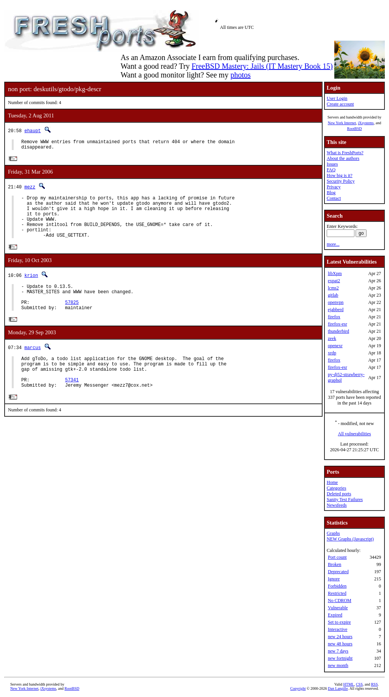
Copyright (298, 688)
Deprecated (338, 571)
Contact (334, 198)
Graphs (333, 533)
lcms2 (333, 288)
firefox (334, 316)
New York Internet (342, 123)
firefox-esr (337, 324)
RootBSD (354, 128)
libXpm (335, 273)
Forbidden (337, 586)
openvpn (335, 302)
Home (332, 482)
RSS (374, 684)
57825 (72, 318)
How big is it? (340, 175)
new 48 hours (340, 643)
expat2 (334, 280)
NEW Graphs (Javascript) (350, 539)
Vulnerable (338, 607)
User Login (337, 98)
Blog (331, 192)
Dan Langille (338, 688)
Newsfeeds (337, 505)
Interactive (337, 629)
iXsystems (366, 123)
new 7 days (338, 651)
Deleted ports (339, 493)
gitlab (333, 295)
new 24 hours (340, 636)
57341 (72, 403)
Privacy (334, 187)
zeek (332, 338)
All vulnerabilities (354, 433)
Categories (336, 488)
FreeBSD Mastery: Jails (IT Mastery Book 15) (262, 66)
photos (240, 75)
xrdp (332, 353)
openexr (335, 345)
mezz (29, 189)
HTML (348, 684)
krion (31, 287)
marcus (32, 365)
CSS (359, 684)
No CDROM (339, 600)
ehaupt (32, 130)
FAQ (331, 169)
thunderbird (338, 331)
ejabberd (335, 309)
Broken (334, 564)
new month (338, 665)
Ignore (334, 579)
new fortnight (340, 658)
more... (333, 244)
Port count (337, 557)
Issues (332, 164)
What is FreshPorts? (345, 152)
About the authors (343, 158)
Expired (335, 615)
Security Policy (341, 181)
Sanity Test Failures (345, 499)
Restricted (337, 593)
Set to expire (339, 622)
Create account (340, 104)
